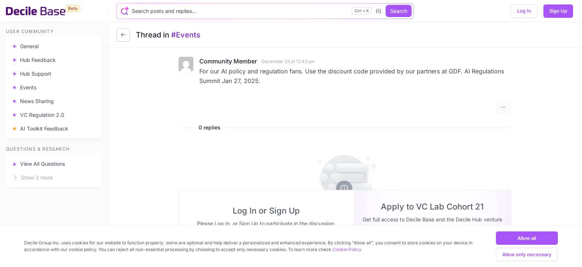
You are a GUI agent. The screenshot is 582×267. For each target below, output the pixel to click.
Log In (524, 11)
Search (398, 11)
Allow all (526, 238)
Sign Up (558, 11)
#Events (185, 34)
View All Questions (38, 164)
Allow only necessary (527, 254)
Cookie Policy (347, 249)
